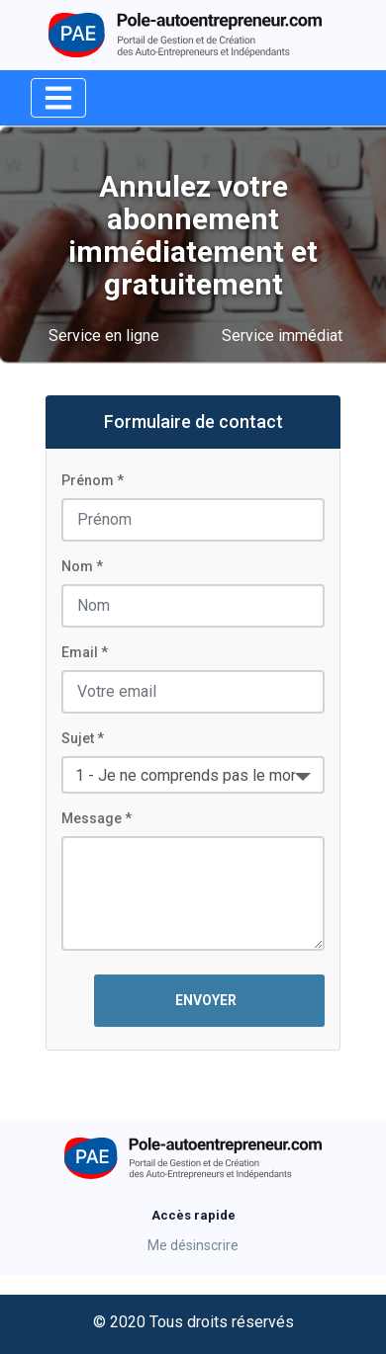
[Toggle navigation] (58, 98)
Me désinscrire (193, 1245)
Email (79, 652)
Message (91, 818)
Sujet (77, 738)
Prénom (87, 480)
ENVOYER (209, 1000)
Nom (77, 566)
